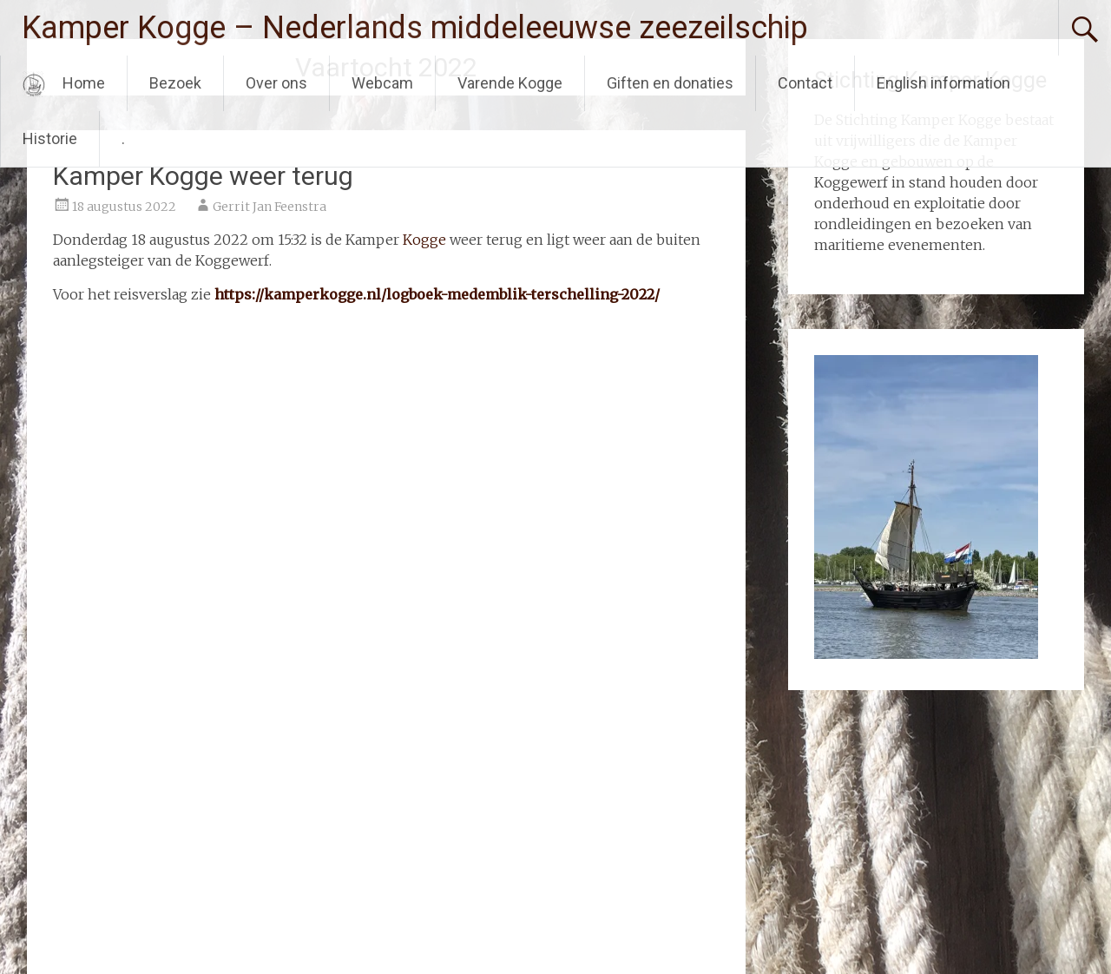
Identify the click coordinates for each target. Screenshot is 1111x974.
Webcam (382, 83)
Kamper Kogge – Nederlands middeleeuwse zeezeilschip (415, 28)
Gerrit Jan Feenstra (269, 206)
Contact (805, 83)
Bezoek (175, 83)
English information (943, 83)
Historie (50, 138)
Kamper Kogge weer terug (203, 176)
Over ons (276, 83)
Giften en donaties (670, 83)
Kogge (424, 239)
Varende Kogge (509, 83)
